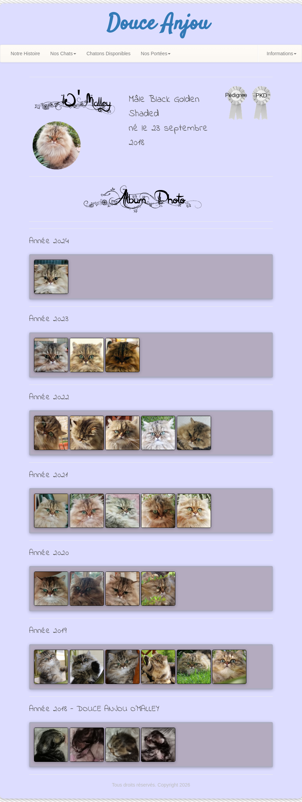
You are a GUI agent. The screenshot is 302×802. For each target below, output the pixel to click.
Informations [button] (282, 53)
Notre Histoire (25, 53)
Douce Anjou (158, 24)
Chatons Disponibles (108, 53)
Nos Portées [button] (156, 53)
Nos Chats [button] (63, 53)
